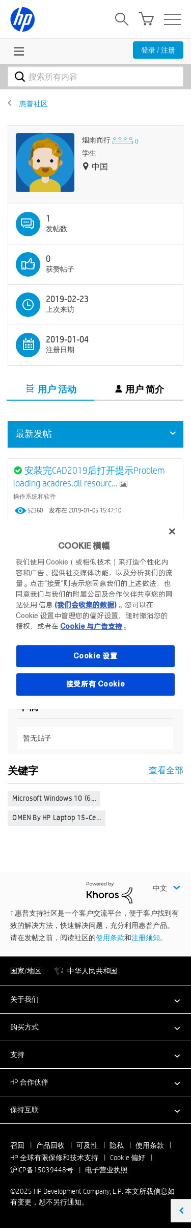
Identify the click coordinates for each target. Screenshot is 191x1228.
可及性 (87, 1145)
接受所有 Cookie (95, 684)
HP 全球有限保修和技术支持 (54, 1157)
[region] (95, 614)
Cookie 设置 (95, 655)
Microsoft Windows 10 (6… (54, 798)
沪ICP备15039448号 (41, 1169)
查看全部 (95, 769)
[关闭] (172, 531)
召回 (17, 1145)
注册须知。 (149, 937)
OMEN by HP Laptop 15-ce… (56, 817)
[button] (95, 999)
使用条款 (110, 937)
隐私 (117, 1145)
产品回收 (50, 1145)
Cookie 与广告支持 (91, 626)
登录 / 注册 (158, 50)
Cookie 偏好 (127, 1157)
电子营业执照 (106, 1169)
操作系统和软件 (34, 496)
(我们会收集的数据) (85, 604)
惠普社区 (33, 103)
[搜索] (95, 76)
